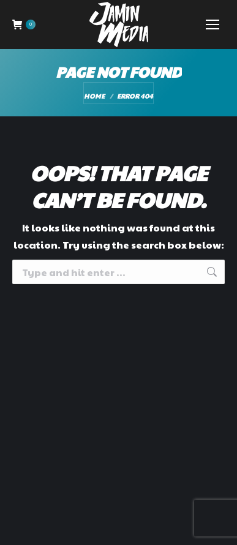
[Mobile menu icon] (212, 24)
